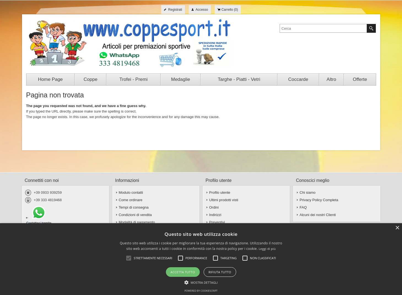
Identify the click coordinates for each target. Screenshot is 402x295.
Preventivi (217, 222)
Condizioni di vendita (135, 215)
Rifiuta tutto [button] (220, 272)
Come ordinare (130, 200)
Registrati (175, 10)
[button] (201, 282)
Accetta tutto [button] (183, 272)
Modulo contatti (131, 192)
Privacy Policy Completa (319, 200)
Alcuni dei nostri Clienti (318, 215)
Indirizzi (215, 215)
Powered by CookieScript (200, 291)
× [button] (397, 228)
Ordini (214, 207)
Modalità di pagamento (137, 222)
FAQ (303, 207)
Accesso (202, 10)
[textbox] (323, 28)
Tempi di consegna (134, 207)
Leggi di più (267, 249)
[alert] (201, 259)
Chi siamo (307, 192)
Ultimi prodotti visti (223, 200)
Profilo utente (219, 192)
